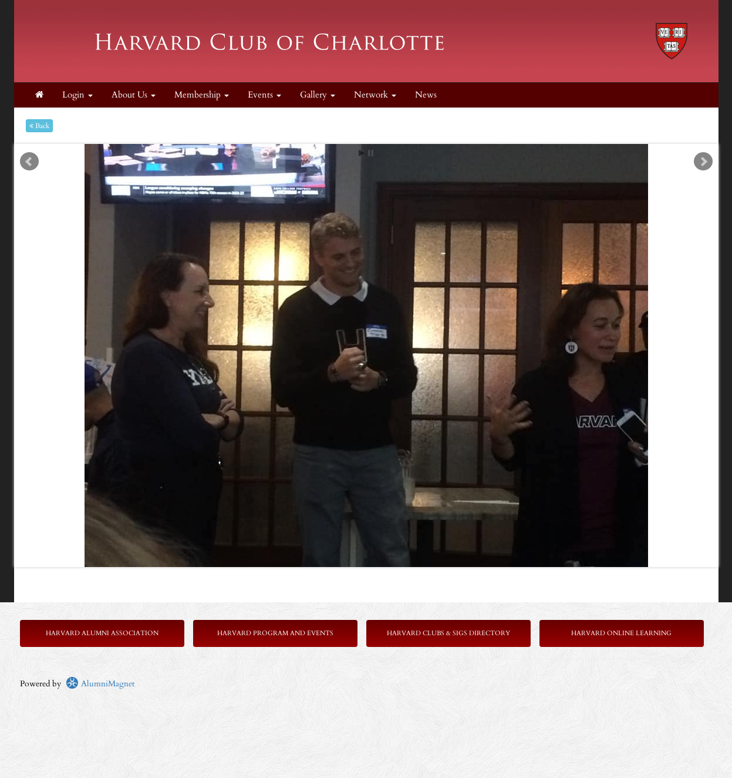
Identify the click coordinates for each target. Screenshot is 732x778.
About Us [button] (134, 95)
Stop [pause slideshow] (370, 153)
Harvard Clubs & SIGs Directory (448, 633)
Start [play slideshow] (362, 153)
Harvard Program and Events (275, 633)
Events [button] (264, 95)
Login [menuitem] (77, 95)
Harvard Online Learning (621, 633)
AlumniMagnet (100, 683)
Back (39, 125)
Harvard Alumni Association (102, 633)
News (426, 95)
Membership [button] (201, 95)
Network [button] (375, 95)
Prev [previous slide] (29, 161)
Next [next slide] (703, 161)
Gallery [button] (317, 95)
